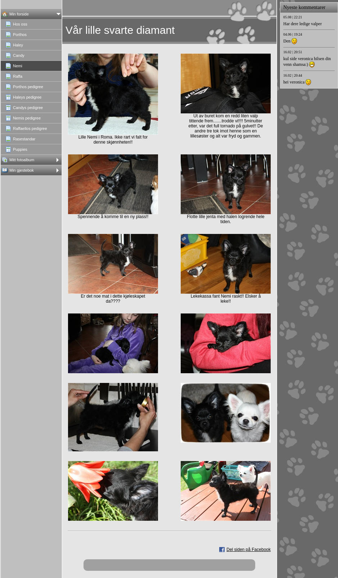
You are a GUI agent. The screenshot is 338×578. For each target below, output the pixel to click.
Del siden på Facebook (248, 549)
